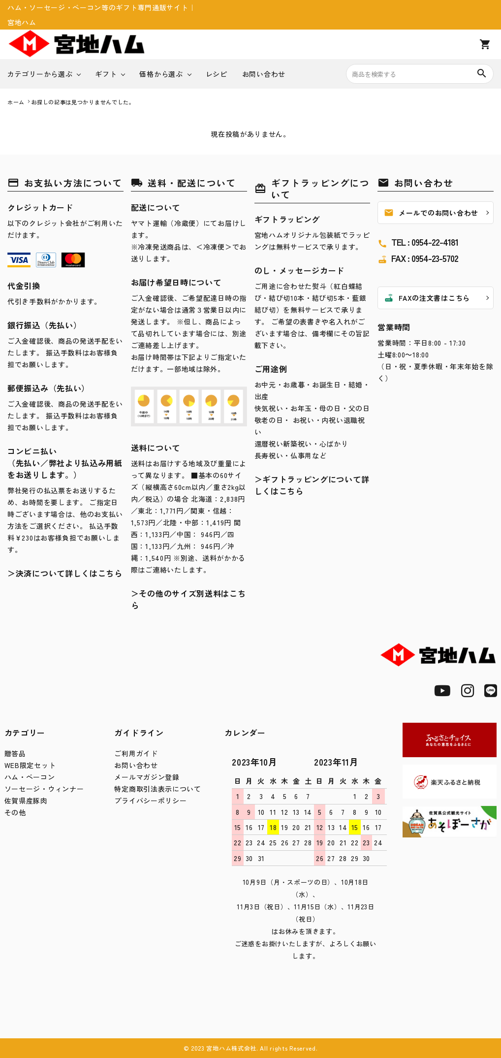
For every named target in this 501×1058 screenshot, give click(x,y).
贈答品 (15, 753)
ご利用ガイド (135, 753)
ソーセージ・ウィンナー (44, 789)
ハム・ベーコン (29, 777)
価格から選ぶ (161, 74)
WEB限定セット (30, 765)
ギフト (106, 74)
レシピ (216, 74)
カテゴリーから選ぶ (39, 74)
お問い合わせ (263, 74)
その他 (15, 812)
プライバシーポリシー (150, 800)
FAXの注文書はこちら (427, 298)
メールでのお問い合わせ (431, 213)
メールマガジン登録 (146, 777)
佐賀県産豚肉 (26, 800)
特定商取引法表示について (157, 789)
